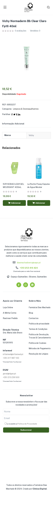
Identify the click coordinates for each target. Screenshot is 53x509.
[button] (14, 203)
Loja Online (8, 307)
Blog (31, 313)
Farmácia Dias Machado (39, 307)
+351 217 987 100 (11, 358)
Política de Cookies (37, 343)
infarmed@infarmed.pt (13, 354)
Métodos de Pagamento (40, 348)
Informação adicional (13, 123)
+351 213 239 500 (11, 377)
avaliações (20, 31)
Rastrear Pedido (10, 318)
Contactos (33, 318)
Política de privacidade (39, 324)
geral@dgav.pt (9, 373)
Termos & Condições (38, 329)
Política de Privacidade (27, 424)
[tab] (16, 124)
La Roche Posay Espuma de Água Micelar (38, 185)
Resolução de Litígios (38, 354)
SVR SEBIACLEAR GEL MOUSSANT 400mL (13, 185)
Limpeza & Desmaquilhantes (26, 109)
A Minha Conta (9, 313)
